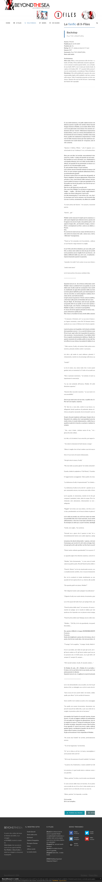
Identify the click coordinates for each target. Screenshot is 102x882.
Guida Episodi (31, 831)
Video (29, 846)
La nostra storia (31, 852)
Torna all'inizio (74, 813)
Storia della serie (32, 834)
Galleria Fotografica (33, 840)
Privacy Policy (93, 875)
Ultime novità (31, 849)
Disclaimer (84, 875)
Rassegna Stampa (32, 843)
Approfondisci (62, 880)
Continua (55, 880)
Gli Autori (30, 837)
